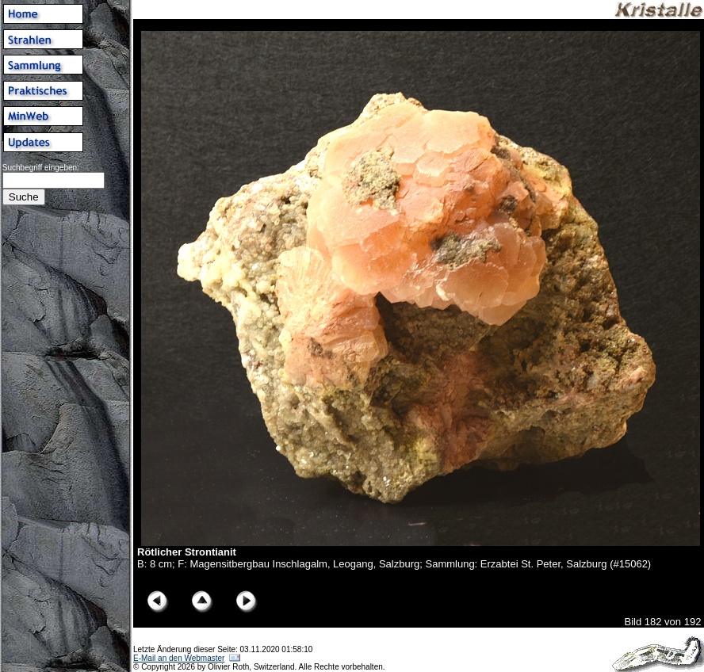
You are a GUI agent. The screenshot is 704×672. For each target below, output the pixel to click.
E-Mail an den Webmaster (178, 658)
